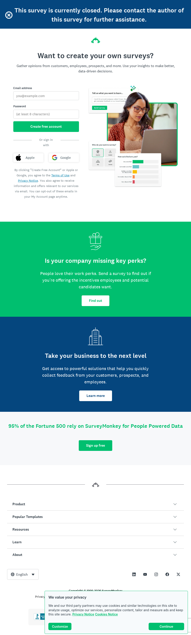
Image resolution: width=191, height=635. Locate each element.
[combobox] (23, 574)
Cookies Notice (106, 615)
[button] (95, 504)
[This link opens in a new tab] (134, 574)
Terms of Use (60, 175)
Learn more (96, 395)
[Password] (46, 114)
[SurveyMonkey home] (95, 39)
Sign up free (95, 445)
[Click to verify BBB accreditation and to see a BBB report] (43, 619)
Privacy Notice (83, 615)
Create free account (46, 126)
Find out (95, 300)
